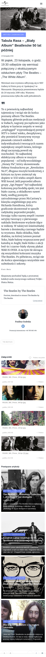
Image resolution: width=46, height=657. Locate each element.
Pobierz (40, 382)
